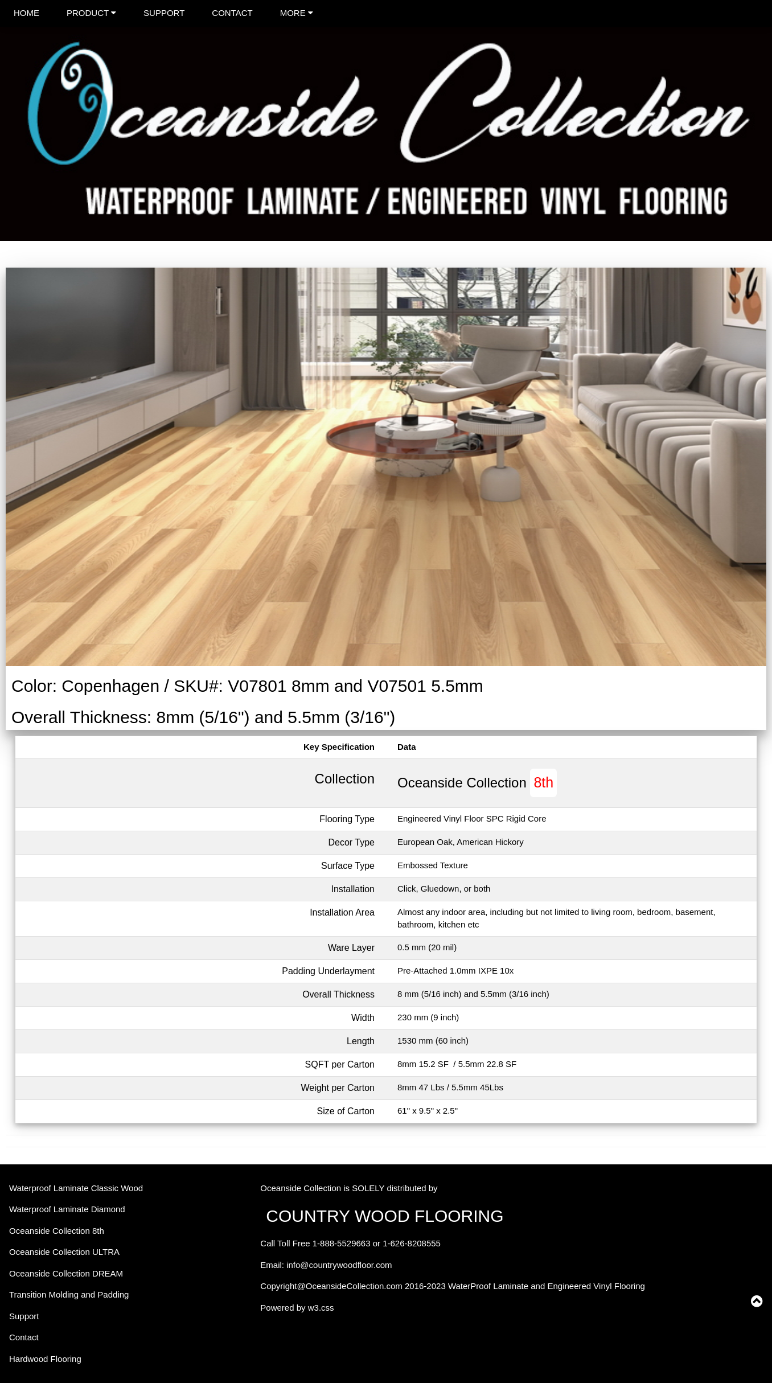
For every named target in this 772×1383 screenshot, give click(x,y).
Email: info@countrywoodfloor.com (326, 1265)
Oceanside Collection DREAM (66, 1273)
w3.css (321, 1307)
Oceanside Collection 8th (56, 1231)
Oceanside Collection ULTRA (64, 1252)
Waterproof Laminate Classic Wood (76, 1188)
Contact (24, 1337)
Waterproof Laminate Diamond (67, 1209)
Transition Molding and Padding (69, 1294)
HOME (26, 13)
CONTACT (232, 13)
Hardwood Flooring (45, 1359)
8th (543, 782)
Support (24, 1316)
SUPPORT (163, 13)
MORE (296, 13)
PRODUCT (91, 13)
